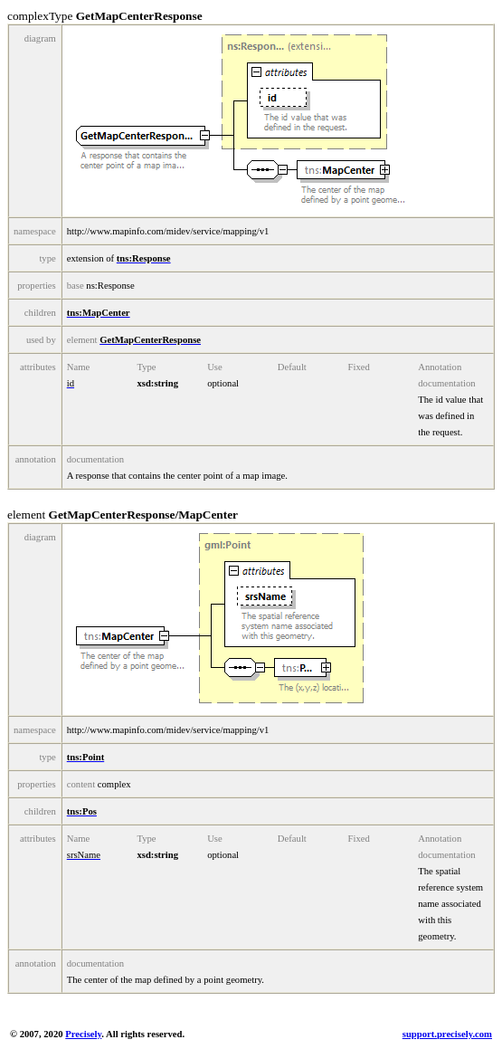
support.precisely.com (447, 1034)
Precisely (83, 1034)
